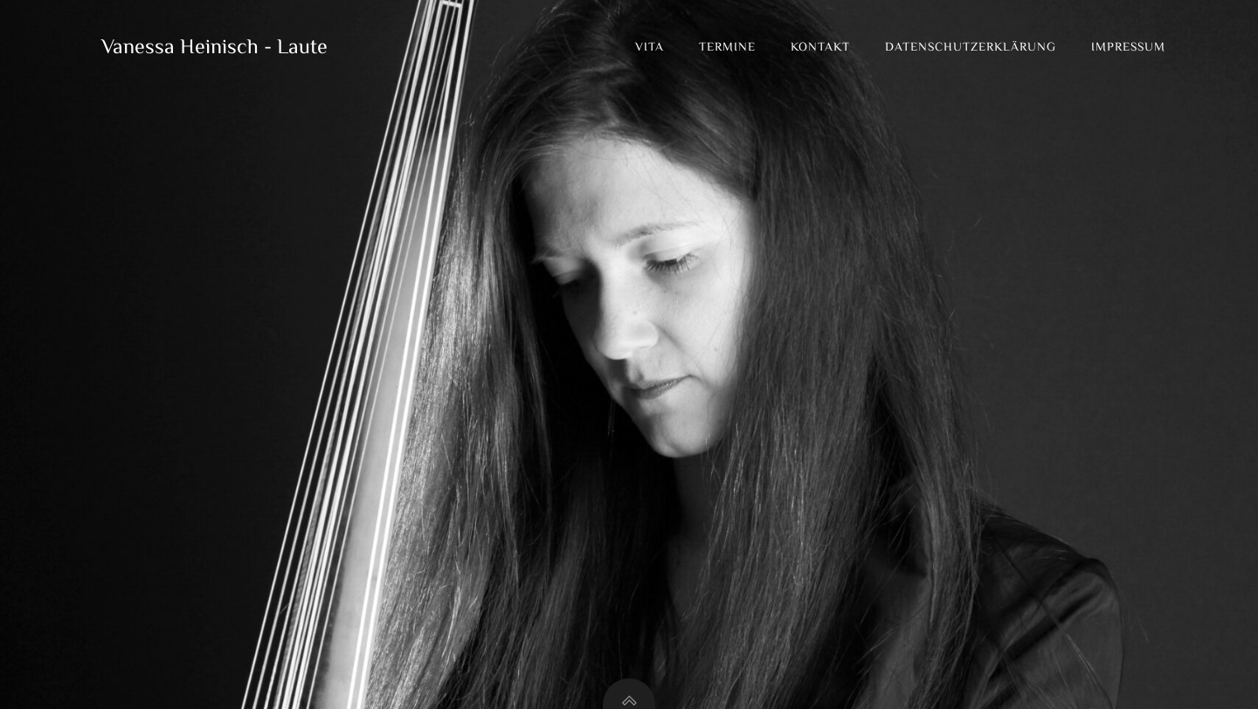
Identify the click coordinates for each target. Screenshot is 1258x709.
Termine (727, 48)
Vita (649, 48)
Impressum (1128, 48)
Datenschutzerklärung (970, 48)
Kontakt (820, 48)
